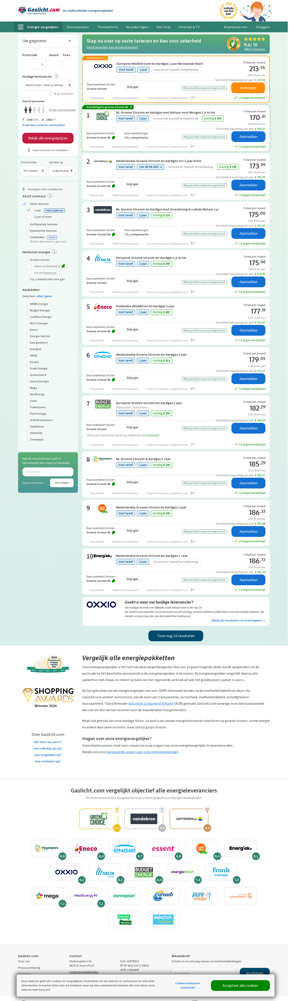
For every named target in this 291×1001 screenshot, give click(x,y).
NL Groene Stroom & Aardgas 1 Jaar (143, 459)
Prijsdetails (97, 98)
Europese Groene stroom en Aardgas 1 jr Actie (151, 258)
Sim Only (163, 27)
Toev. (66, 55)
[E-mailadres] (48, 471)
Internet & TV (189, 27)
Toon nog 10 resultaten (176, 635)
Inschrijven (254, 973)
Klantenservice (236, 27)
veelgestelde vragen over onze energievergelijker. (142, 752)
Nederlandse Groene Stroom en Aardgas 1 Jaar (152, 556)
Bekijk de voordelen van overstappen (238, 620)
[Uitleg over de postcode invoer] (42, 63)
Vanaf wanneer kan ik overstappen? (112, 47)
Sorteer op (56, 162)
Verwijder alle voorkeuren (45, 189)
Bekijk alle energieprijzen (48, 138)
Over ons (24, 961)
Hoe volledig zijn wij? (48, 748)
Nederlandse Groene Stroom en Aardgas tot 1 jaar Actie (158, 161)
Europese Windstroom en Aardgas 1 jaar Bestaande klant (160, 64)
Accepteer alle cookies (240, 985)
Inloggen (263, 27)
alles (40, 296)
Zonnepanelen (77, 27)
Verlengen (248, 87)
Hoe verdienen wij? (48, 761)
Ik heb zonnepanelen (61, 110)
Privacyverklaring (29, 968)
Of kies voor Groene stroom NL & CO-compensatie (122, 435)
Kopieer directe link (32, 483)
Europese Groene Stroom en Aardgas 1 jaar (149, 403)
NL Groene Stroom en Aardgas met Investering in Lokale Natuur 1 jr (167, 209)
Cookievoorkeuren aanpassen (187, 985)
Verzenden (62, 483)
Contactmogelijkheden (84, 972)
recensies (254, 49)
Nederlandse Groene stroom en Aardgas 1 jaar (151, 507)
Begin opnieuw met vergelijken (50, 150)
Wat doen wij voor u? (48, 742)
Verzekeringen (137, 27)
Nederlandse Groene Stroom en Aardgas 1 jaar (151, 354)
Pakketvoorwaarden (126, 98)
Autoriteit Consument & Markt (150, 703)
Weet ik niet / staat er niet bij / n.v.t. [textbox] (48, 85)
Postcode (29, 55)
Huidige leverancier (37, 76)
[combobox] (48, 85)
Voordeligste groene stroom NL (108, 107)
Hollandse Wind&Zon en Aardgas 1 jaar (145, 306)
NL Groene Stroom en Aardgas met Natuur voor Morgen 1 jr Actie (165, 112)
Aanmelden (248, 136)
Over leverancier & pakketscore (171, 98)
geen (48, 296)
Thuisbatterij (107, 27)
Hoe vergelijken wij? (48, 755)
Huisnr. (54, 55)
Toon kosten (28, 162)
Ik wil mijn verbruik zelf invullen (43, 125)
